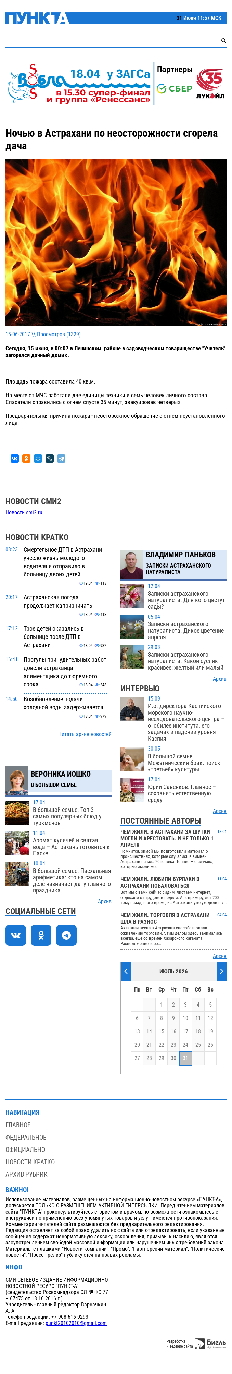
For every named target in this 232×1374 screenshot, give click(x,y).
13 (137, 1032)
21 (149, 1045)
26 (210, 1045)
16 (173, 1032)
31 (185, 1058)
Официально (25, 1150)
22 (161, 1045)
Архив (105, 902)
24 (185, 1045)
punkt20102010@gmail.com (76, 1323)
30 (173, 1058)
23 (173, 1045)
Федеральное (25, 1137)
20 (137, 1045)
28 (149, 1058)
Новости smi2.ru (23, 513)
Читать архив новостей (85, 734)
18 (198, 1032)
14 (149, 1032)
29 (161, 1058)
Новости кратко (30, 1162)
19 (210, 1032)
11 (198, 1018)
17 (185, 1032)
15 (161, 1032)
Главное (17, 1125)
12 (210, 1018)
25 (198, 1045)
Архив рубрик (26, 1174)
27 (137, 1058)
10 (185, 1018)
